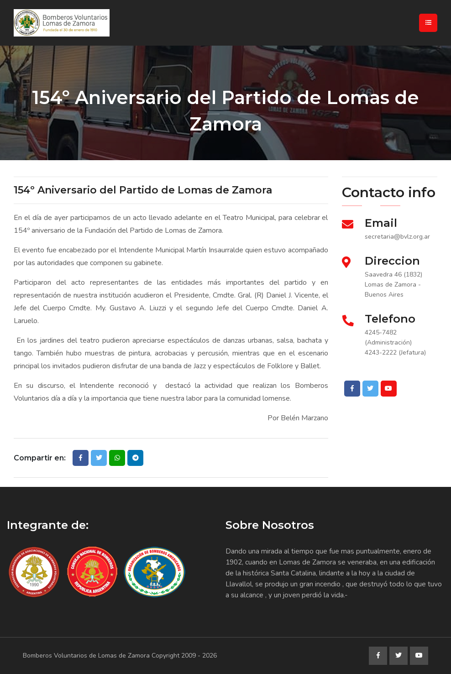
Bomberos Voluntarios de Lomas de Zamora (86, 655)
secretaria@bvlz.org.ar (397, 236)
